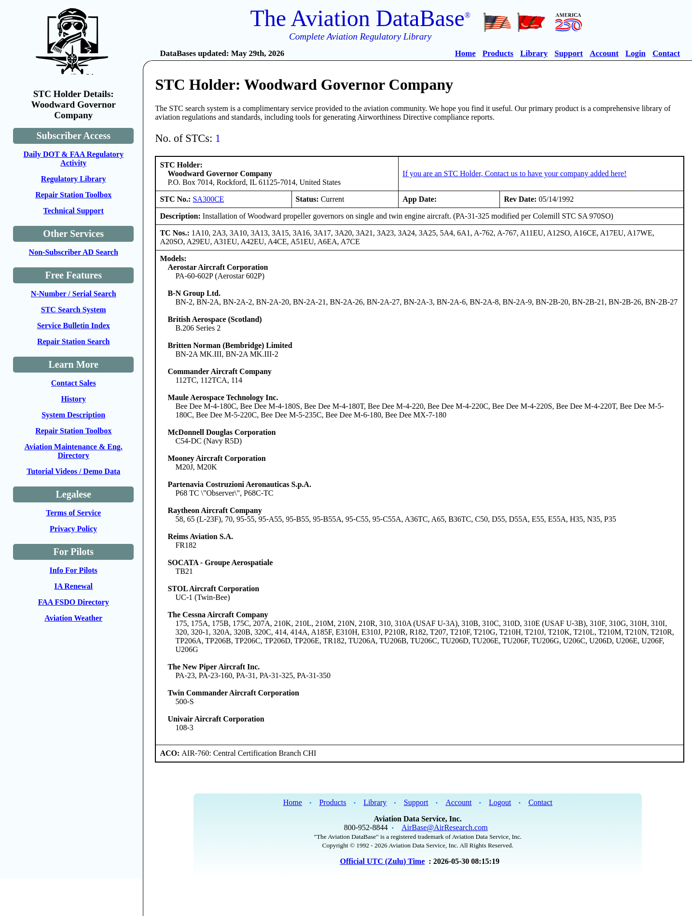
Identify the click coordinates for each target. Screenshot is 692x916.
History (73, 399)
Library (534, 53)
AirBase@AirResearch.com (444, 827)
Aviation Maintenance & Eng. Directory (74, 451)
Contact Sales (73, 383)
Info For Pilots (73, 570)
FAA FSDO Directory (73, 602)
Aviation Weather (73, 618)
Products (498, 53)
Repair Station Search (73, 341)
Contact (666, 53)
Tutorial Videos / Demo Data (73, 471)
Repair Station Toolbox (73, 195)
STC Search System (73, 309)
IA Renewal (73, 586)
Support (568, 53)
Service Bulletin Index (73, 325)
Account (604, 53)
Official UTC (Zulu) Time (382, 861)
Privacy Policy (73, 529)
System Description (73, 415)
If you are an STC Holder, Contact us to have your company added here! (514, 173)
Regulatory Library (73, 179)
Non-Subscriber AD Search (73, 252)
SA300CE (208, 199)
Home (465, 53)
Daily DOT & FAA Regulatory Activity (73, 158)
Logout (500, 802)
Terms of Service (73, 513)
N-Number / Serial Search (73, 294)
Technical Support (73, 211)
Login (635, 53)
